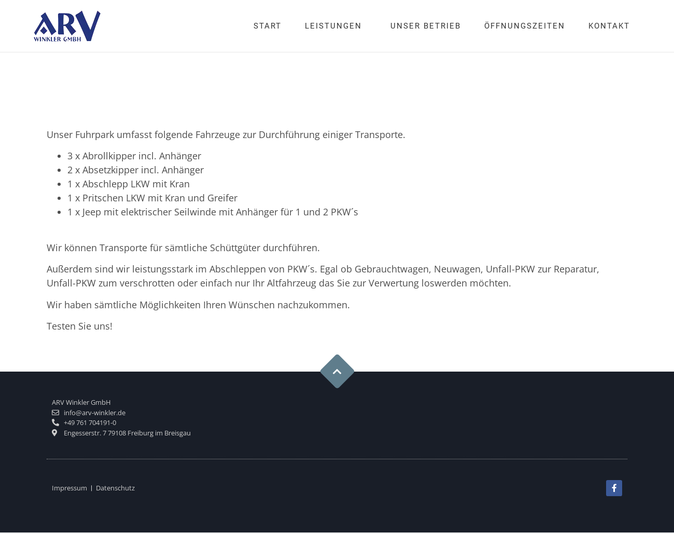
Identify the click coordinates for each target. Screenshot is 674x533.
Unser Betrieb (425, 26)
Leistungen (336, 26)
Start (268, 26)
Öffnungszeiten (524, 26)
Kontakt (609, 26)
